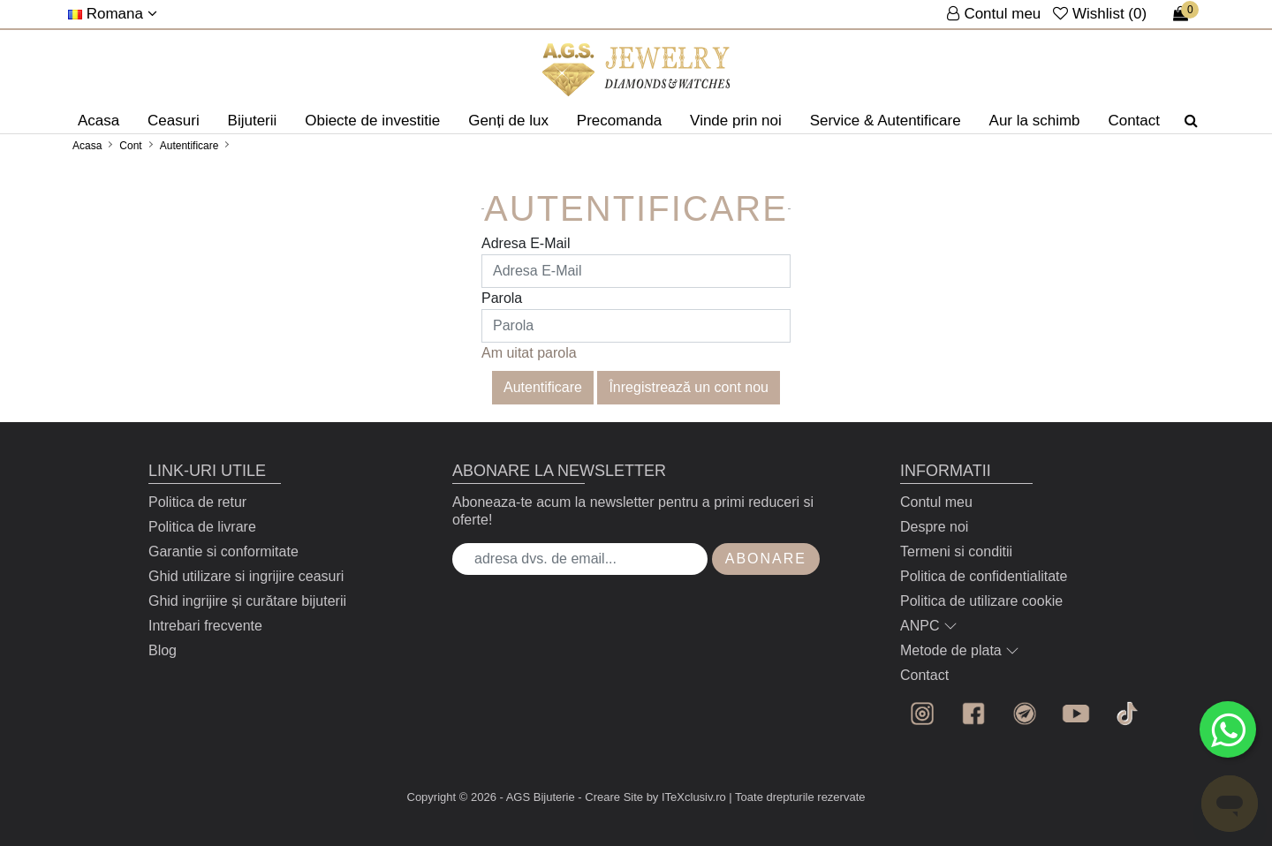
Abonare (765, 558)
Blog (162, 650)
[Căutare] (1191, 121)
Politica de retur (197, 502)
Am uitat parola (529, 352)
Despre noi (934, 526)
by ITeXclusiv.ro (686, 797)
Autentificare (189, 146)
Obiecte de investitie (372, 120)
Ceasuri (174, 120)
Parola (501, 298)
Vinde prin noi (736, 120)
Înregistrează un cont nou (688, 387)
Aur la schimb (1034, 120)
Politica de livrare (202, 526)
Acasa (98, 120)
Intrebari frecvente (205, 625)
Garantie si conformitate (223, 551)
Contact (1134, 120)
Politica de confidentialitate (983, 576)
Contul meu (936, 502)
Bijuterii (252, 120)
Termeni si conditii (956, 551)
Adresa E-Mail (525, 243)
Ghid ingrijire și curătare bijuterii (247, 600)
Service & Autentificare (885, 120)
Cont (130, 146)
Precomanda (619, 120)
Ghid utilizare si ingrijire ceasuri (246, 576)
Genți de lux (508, 120)
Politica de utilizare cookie (981, 600)
